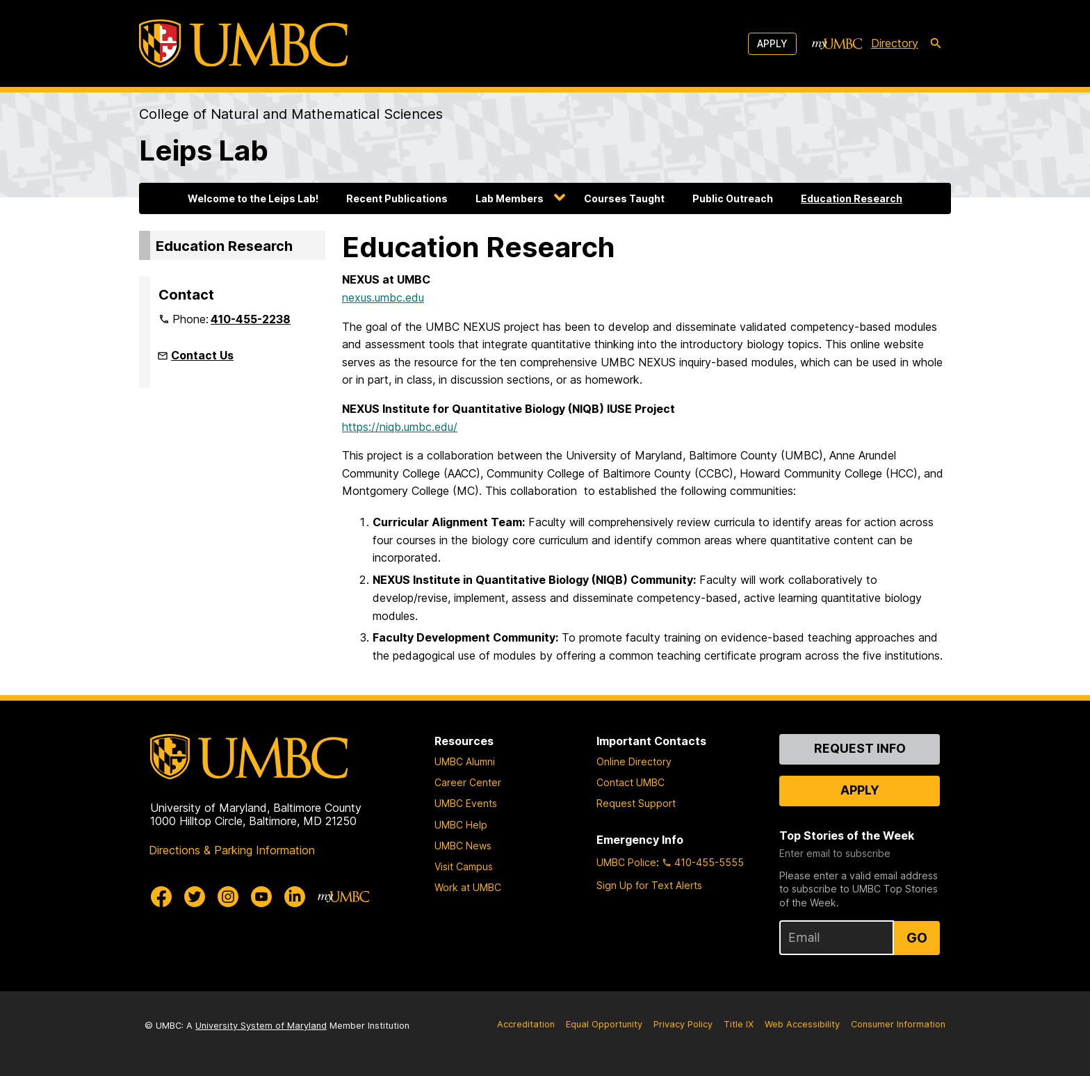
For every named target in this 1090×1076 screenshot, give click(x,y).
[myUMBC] (837, 43)
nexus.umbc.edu (383, 297)
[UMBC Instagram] (228, 896)
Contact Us (202, 355)
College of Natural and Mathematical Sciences (291, 114)
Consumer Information (898, 1024)
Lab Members (509, 198)
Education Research (851, 198)
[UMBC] (243, 43)
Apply (772, 43)
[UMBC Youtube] (261, 896)
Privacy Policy (683, 1024)
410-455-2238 (251, 319)
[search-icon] (935, 43)
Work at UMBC (467, 887)
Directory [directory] (894, 43)
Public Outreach (732, 198)
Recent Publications (397, 198)
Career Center (467, 782)
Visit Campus (463, 866)
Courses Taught (624, 198)
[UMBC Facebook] (161, 896)
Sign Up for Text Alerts (649, 885)
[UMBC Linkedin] (294, 896)
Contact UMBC (630, 782)
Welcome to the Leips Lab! (253, 198)
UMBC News (462, 845)
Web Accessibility (802, 1024)
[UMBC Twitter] (194, 896)
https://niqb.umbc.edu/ (399, 427)
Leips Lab (203, 150)
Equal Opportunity (604, 1024)
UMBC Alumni (464, 761)
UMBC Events (465, 803)
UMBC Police (626, 862)
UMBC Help (460, 825)
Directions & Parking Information (232, 850)
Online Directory (634, 761)
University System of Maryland (261, 1025)
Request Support (636, 803)
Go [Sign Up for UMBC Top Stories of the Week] (916, 937)
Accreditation (526, 1024)
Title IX (739, 1024)
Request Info (860, 748)
